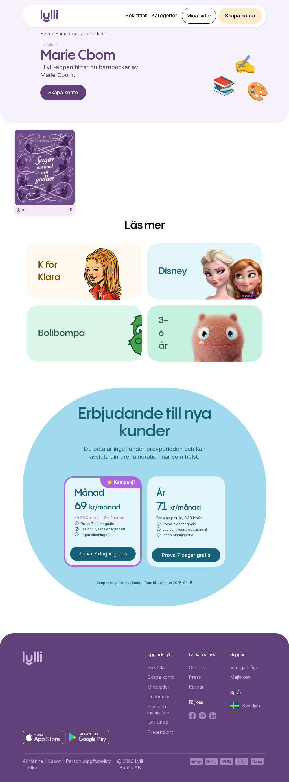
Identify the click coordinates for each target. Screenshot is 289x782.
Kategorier (164, 15)
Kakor (54, 761)
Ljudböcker (159, 696)
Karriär (196, 687)
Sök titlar (136, 15)
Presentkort (160, 732)
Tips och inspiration (158, 709)
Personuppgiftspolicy (88, 761)
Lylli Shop (157, 722)
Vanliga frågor (245, 667)
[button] (247, 705)
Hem (45, 33)
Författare (94, 33)
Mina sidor (199, 16)
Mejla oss (240, 677)
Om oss (197, 667)
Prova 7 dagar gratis (102, 554)
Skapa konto (240, 16)
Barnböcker (67, 33)
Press (195, 677)
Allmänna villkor (33, 764)
